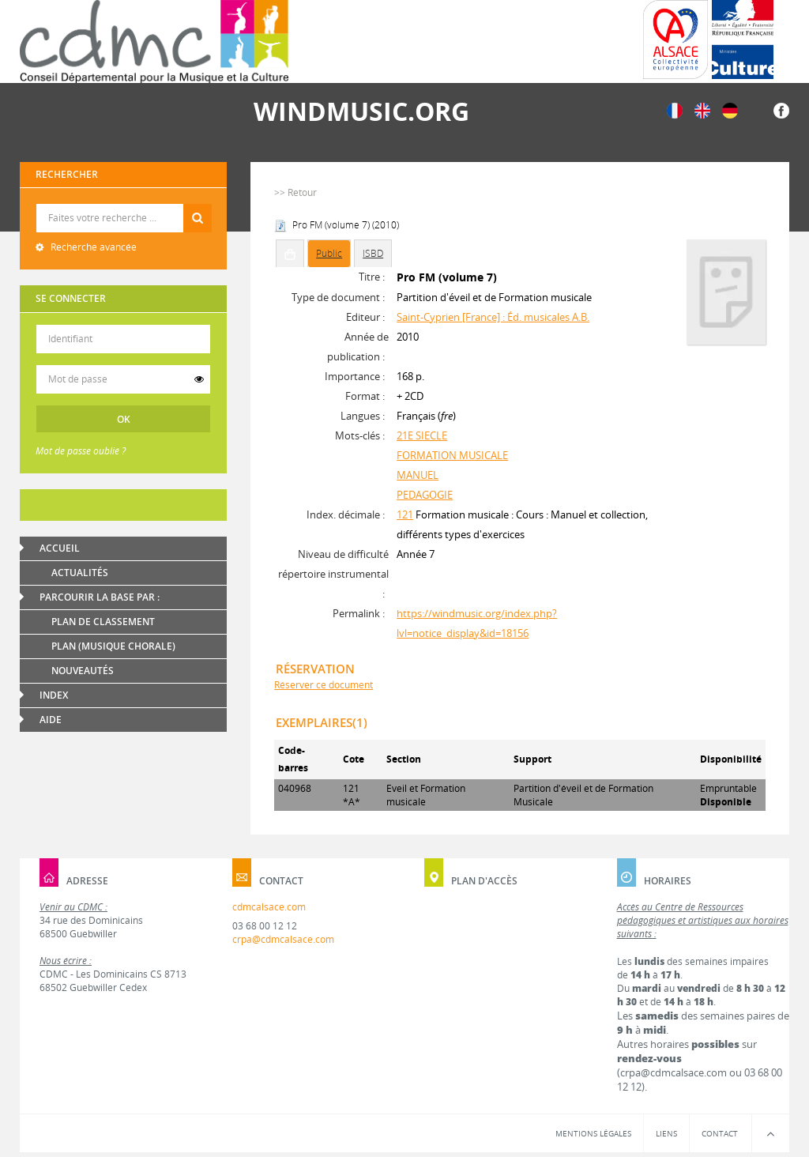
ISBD (373, 253)
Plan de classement (103, 621)
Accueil (60, 548)
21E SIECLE (422, 435)
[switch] (199, 379)
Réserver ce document (323, 685)
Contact (720, 1133)
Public (329, 253)
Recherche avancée (92, 247)
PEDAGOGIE (425, 495)
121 (405, 514)
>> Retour (295, 192)
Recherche (123, 204)
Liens (666, 1133)
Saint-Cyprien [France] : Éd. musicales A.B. (493, 317)
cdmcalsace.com (269, 907)
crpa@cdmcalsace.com (283, 939)
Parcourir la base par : (100, 597)
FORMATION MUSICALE (452, 455)
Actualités (79, 572)
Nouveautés (82, 670)
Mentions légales (593, 1133)
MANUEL (417, 475)
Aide (51, 719)
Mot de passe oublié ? (81, 451)
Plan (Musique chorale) (113, 646)
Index (54, 695)
